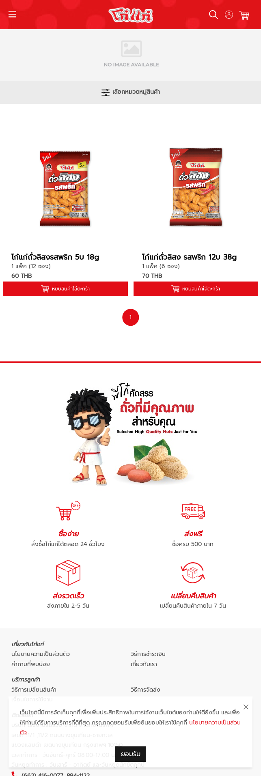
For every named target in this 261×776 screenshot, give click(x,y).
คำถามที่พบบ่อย (30, 664)
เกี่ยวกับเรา (144, 664)
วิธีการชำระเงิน (148, 654)
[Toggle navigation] (13, 14)
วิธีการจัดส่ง (145, 690)
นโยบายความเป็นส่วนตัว (40, 654)
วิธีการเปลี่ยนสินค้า (33, 690)
